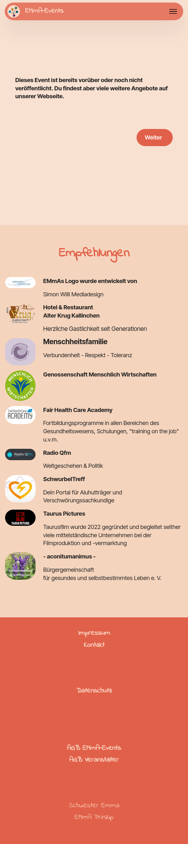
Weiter (153, 137)
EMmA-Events (44, 11)
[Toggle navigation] (173, 11)
